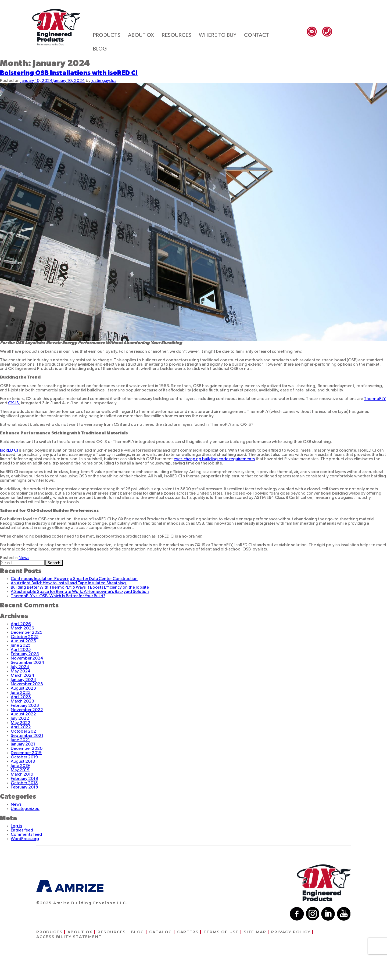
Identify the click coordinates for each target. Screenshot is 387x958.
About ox (141, 35)
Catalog (160, 932)
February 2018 (24, 787)
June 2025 (20, 645)
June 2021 (20, 740)
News (24, 558)
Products (106, 35)
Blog (100, 49)
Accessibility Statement (69, 936)
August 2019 (23, 761)
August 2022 (23, 714)
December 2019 (26, 753)
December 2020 (26, 748)
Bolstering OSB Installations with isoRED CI (69, 73)
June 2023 (21, 692)
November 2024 (27, 658)
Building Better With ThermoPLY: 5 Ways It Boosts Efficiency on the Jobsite (80, 587)
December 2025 (26, 632)
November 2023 (27, 684)
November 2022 (27, 710)
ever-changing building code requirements (214, 459)
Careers (188, 932)
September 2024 (27, 662)
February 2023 (25, 705)
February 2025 (25, 654)
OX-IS (13, 403)
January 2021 (23, 744)
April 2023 (21, 697)
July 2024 (20, 667)
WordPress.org (25, 839)
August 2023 (23, 688)
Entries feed (22, 830)
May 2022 (20, 723)
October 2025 (24, 637)
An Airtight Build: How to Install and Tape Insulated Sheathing (69, 583)
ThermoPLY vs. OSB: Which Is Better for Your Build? (58, 596)
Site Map (255, 932)
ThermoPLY (375, 399)
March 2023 (22, 701)
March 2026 (22, 628)
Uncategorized (25, 808)
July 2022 (20, 718)
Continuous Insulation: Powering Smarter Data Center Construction (74, 579)
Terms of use (221, 932)
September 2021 (27, 735)
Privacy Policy (290, 932)
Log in (16, 826)
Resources (176, 35)
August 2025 (23, 641)
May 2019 (20, 770)
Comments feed (26, 834)
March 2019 (22, 774)
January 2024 (23, 680)
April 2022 (21, 727)
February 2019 (24, 778)
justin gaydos (103, 80)
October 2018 (24, 783)
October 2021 (24, 731)
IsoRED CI (9, 450)
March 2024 (22, 675)
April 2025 (21, 649)
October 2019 (24, 757)
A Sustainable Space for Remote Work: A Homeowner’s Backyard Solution (80, 591)
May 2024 (21, 671)
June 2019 (20, 765)
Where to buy (217, 35)
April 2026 (21, 624)
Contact (256, 35)
